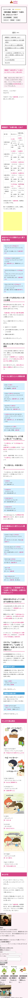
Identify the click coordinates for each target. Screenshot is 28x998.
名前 (1, 952)
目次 (14, 32)
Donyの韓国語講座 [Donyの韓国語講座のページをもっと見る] (7, 17)
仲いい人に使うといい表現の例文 (14, 45)
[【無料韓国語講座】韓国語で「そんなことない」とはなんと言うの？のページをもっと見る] (14, 971)
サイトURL (3, 956)
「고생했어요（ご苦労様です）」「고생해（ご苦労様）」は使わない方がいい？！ (14, 55)
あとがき (7, 63)
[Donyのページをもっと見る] (5, 925)
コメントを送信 (3, 963)
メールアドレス (4, 954)
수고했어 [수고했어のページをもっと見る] (18, 20)
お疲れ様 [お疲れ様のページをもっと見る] (15, 17)
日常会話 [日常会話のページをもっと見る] (12, 20)
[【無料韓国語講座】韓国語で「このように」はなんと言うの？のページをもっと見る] (4, 971)
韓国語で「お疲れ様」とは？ (13, 37)
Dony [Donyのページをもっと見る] (1, 927)
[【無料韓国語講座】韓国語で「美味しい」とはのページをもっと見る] (23, 971)
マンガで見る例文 (10, 60)
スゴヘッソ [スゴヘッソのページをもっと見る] (6, 20)
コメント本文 (3, 961)
